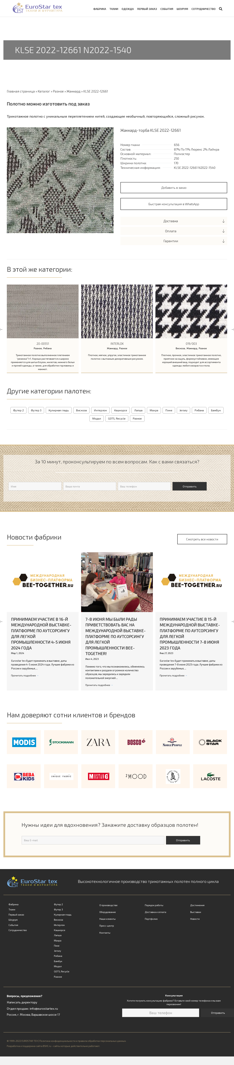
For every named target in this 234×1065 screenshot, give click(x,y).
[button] (173, 204)
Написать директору (22, 1002)
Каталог (44, 91)
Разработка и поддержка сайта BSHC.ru (29, 1045)
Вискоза (180, 348)
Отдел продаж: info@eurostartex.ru (32, 1008)
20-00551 (43, 343)
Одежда (128, 8)
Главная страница (21, 91)
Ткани (113, 8)
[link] (26, 904)
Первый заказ (147, 8)
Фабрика (99, 8)
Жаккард (73, 91)
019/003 (191, 343)
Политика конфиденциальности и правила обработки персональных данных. (82, 1040)
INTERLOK (117, 343)
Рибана (47, 348)
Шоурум (182, 8)
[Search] (219, 9)
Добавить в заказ (173, 187)
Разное (58, 91)
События (166, 8)
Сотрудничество (203, 8)
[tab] (173, 221)
